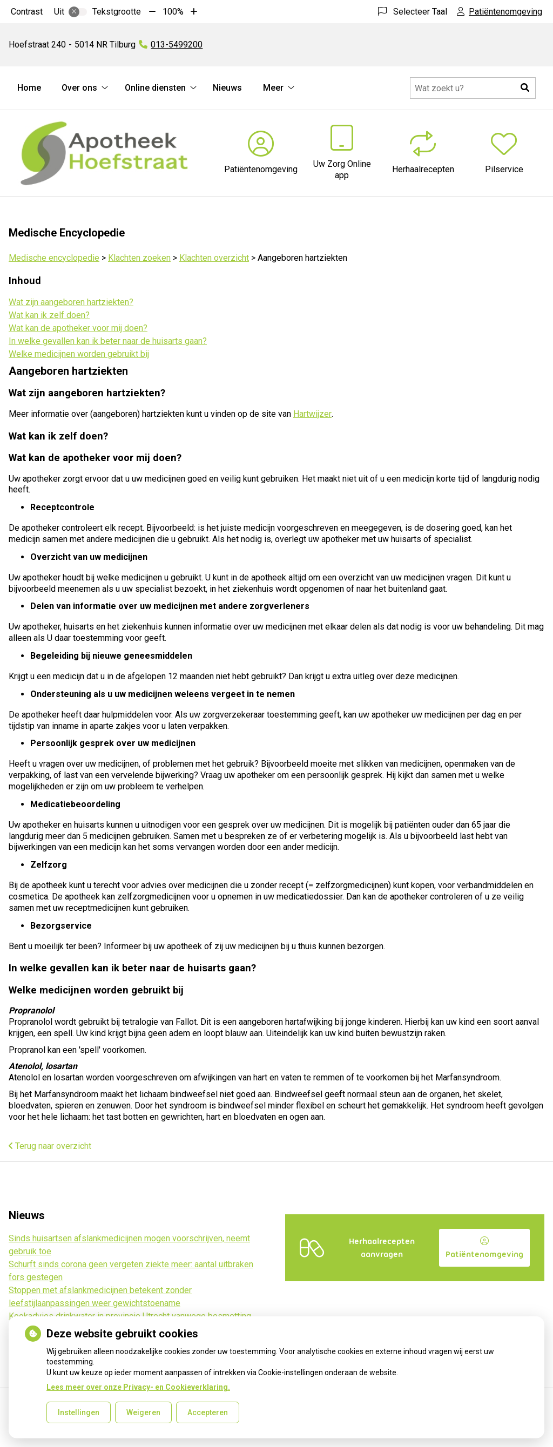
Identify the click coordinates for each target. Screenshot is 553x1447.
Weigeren (143, 1412)
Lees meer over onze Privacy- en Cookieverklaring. (138, 1387)
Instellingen (78, 1412)
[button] (525, 88)
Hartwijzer (312, 414)
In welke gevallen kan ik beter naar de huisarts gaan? (108, 341)
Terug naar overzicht (50, 1146)
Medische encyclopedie (54, 258)
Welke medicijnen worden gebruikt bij (79, 354)
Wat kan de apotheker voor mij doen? (78, 328)
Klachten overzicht (214, 258)
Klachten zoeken (139, 258)
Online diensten (155, 88)
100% (173, 11)
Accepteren (207, 1412)
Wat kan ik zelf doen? (49, 315)
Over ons (79, 88)
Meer (273, 88)
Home (29, 88)
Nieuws (227, 88)
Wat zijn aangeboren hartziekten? (71, 302)
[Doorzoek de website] (473, 88)
